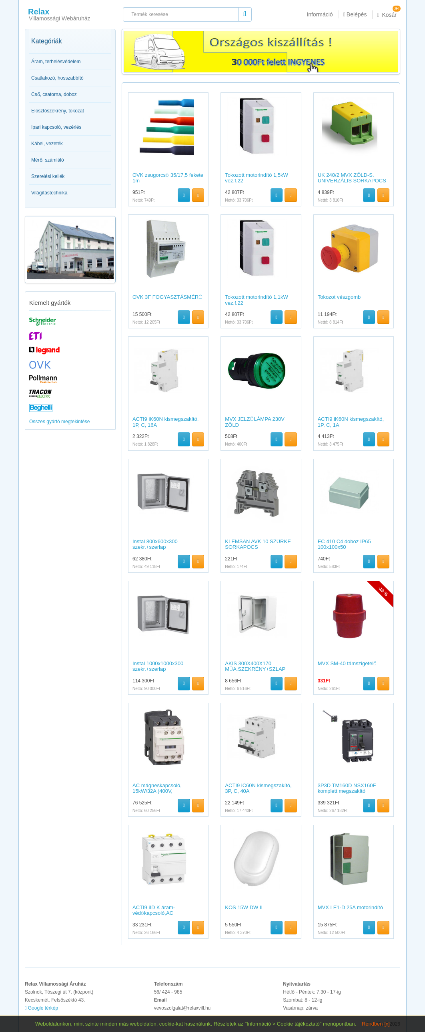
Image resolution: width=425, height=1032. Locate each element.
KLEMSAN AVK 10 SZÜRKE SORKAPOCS (258, 544)
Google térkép (41, 1008)
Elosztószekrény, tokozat (57, 111)
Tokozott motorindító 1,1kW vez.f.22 (256, 300)
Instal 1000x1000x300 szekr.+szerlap (157, 666)
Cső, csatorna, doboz (54, 94)
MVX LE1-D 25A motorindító (350, 907)
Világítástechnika (49, 193)
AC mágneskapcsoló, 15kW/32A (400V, (157, 788)
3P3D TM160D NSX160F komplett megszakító (347, 788)
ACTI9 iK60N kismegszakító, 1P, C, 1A (351, 422)
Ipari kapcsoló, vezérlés (56, 127)
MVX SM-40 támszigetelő (347, 663)
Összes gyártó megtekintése (59, 421)
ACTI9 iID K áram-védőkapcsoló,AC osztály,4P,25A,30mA (156, 913)
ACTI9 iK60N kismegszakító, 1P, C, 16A (165, 422)
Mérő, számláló (47, 160)
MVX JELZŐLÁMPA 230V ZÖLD (255, 422)
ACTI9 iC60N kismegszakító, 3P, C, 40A (258, 788)
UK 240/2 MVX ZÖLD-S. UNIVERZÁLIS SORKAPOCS (352, 178)
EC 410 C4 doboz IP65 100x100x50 (344, 544)
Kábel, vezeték (47, 143)
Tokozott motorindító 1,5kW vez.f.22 (256, 178)
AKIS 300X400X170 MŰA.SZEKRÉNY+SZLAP (255, 666)
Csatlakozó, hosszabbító (57, 78)
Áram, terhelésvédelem (55, 61)
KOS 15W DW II (244, 907)
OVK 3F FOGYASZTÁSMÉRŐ (167, 297)
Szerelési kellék (47, 176)
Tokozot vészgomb (339, 297)
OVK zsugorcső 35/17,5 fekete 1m (167, 178)
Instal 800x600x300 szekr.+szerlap (155, 544)
